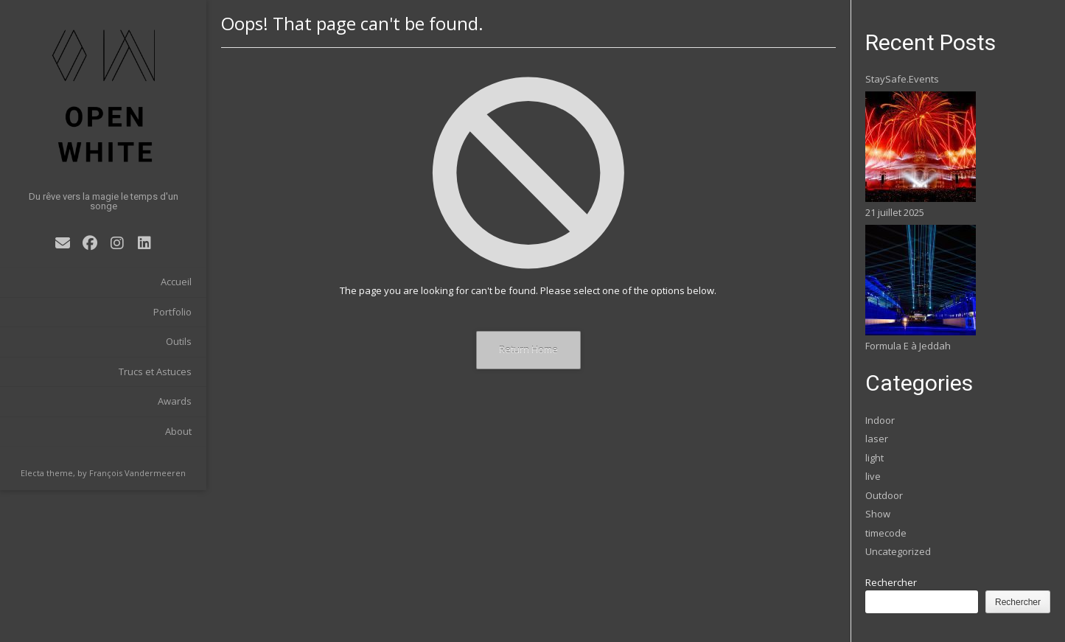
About (178, 431)
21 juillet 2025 (894, 212)
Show (877, 513)
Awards (175, 401)
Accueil (176, 281)
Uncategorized (898, 551)
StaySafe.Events (902, 79)
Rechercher (891, 582)
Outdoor (884, 495)
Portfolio (172, 311)
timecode (886, 533)
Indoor (880, 420)
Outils (179, 341)
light (874, 457)
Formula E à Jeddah (908, 345)
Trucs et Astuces (155, 371)
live (873, 476)
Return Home (528, 349)
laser (876, 438)
